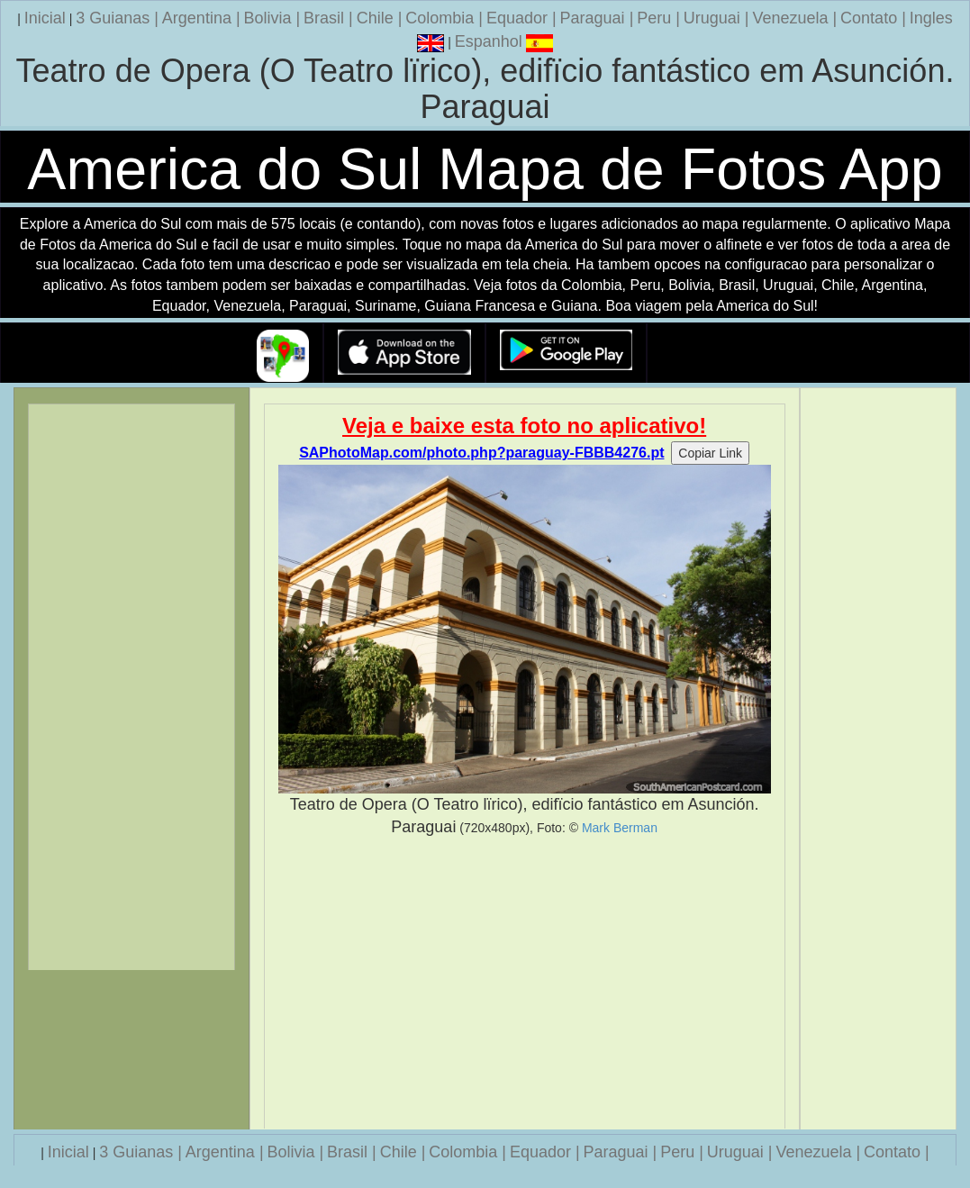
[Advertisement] (524, 983)
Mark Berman (619, 828)
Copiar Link (710, 453)
